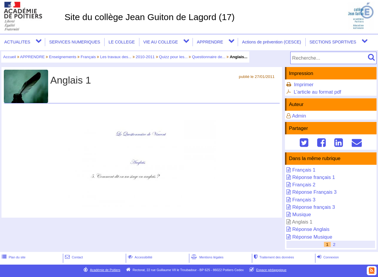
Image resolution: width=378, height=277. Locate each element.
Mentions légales (207, 257)
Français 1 (303, 170)
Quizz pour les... (173, 57)
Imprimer (303, 84)
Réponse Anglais (311, 229)
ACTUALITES (17, 42)
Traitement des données (273, 257)
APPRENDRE (210, 42)
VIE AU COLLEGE (160, 42)
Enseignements (62, 57)
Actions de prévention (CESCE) (271, 42)
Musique (301, 214)
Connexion (327, 257)
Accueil (9, 57)
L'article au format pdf (317, 92)
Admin (299, 116)
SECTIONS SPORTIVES (332, 42)
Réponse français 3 (313, 207)
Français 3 (303, 200)
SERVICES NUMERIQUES (74, 42)
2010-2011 (145, 57)
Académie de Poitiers (105, 270)
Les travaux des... (115, 57)
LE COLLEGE (122, 42)
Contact (73, 257)
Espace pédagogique (271, 270)
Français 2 (303, 185)
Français (88, 57)
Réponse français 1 (313, 177)
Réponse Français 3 (314, 192)
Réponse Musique (312, 237)
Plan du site (13, 257)
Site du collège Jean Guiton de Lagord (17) (149, 17)
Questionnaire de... (209, 57)
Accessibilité (139, 257)
